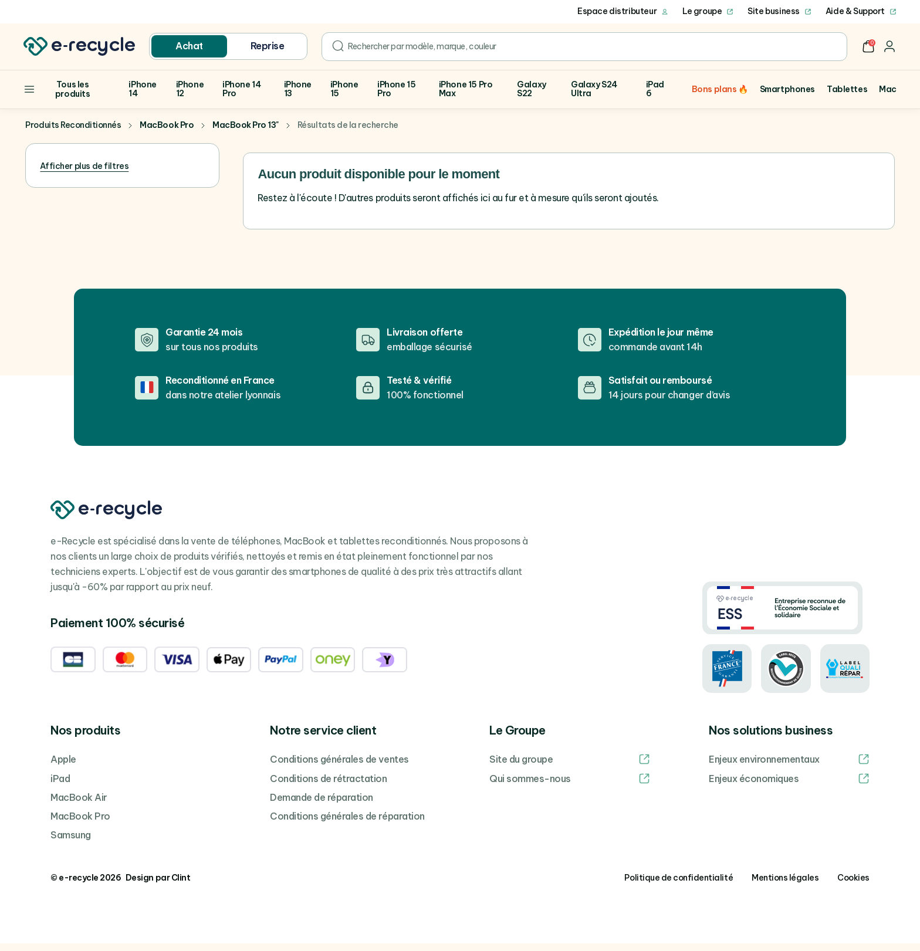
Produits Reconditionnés (73, 133)
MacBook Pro (167, 133)
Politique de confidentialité (678, 885)
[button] (868, 46)
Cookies (853, 885)
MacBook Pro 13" (245, 133)
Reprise (268, 46)
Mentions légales (785, 885)
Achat (189, 46)
